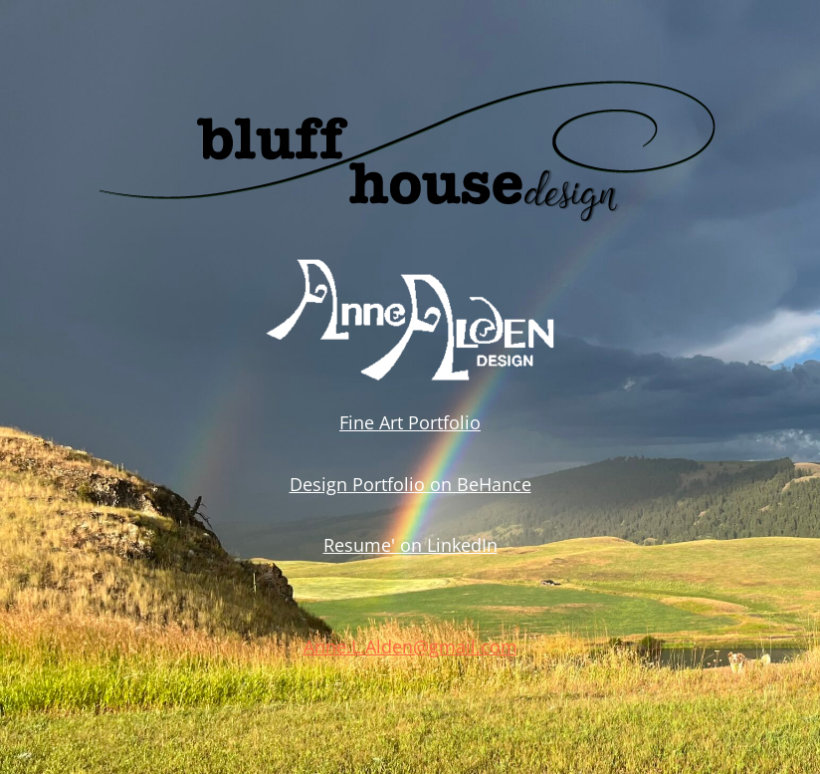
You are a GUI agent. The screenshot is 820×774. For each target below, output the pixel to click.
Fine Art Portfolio (410, 422)
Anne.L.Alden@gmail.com (410, 646)
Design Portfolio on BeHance (410, 484)
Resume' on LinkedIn (410, 545)
